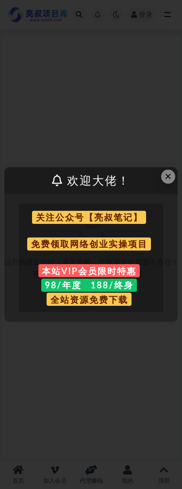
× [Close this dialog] (168, 176)
